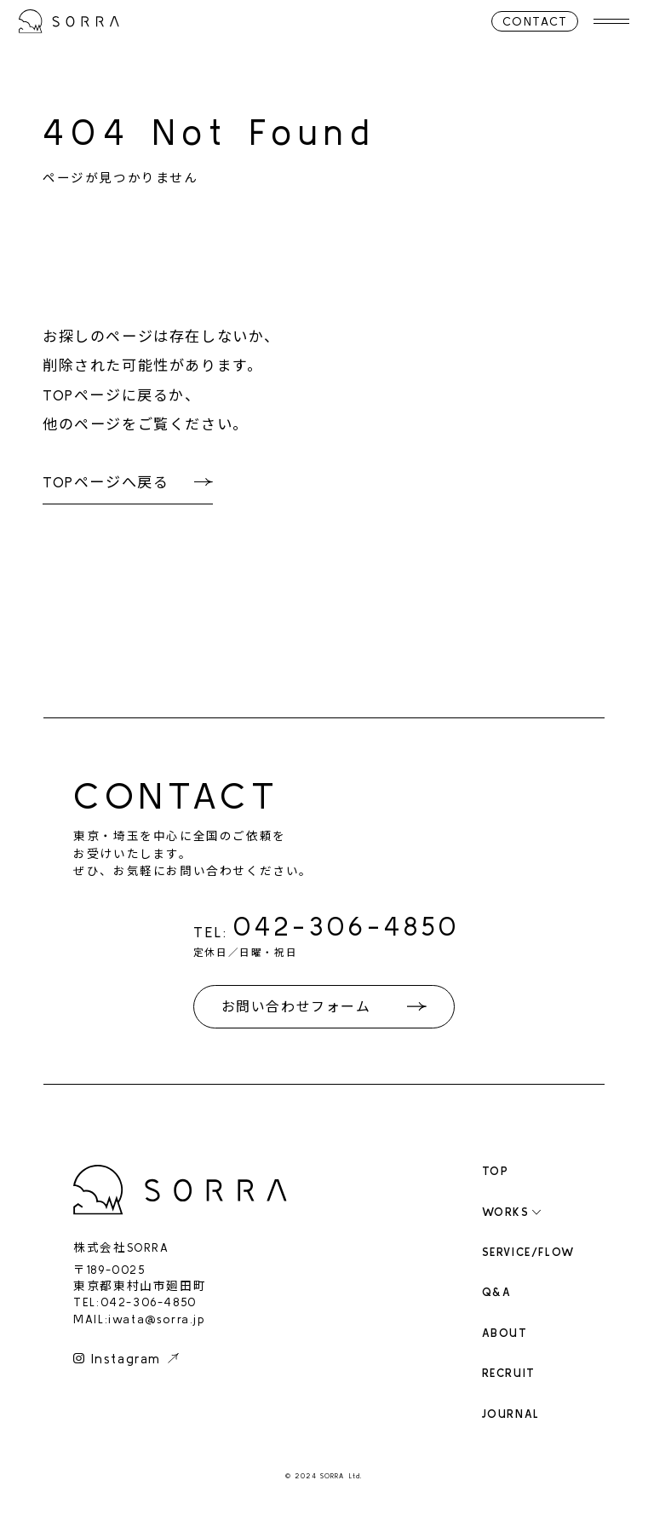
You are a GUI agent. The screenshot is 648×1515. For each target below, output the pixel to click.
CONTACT (533, 21)
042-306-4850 (347, 926)
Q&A (497, 1292)
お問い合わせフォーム (296, 1006)
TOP (495, 1171)
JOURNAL (511, 1414)
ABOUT (505, 1333)
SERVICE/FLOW (528, 1252)
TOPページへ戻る (106, 482)
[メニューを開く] (610, 21)
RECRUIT (509, 1373)
